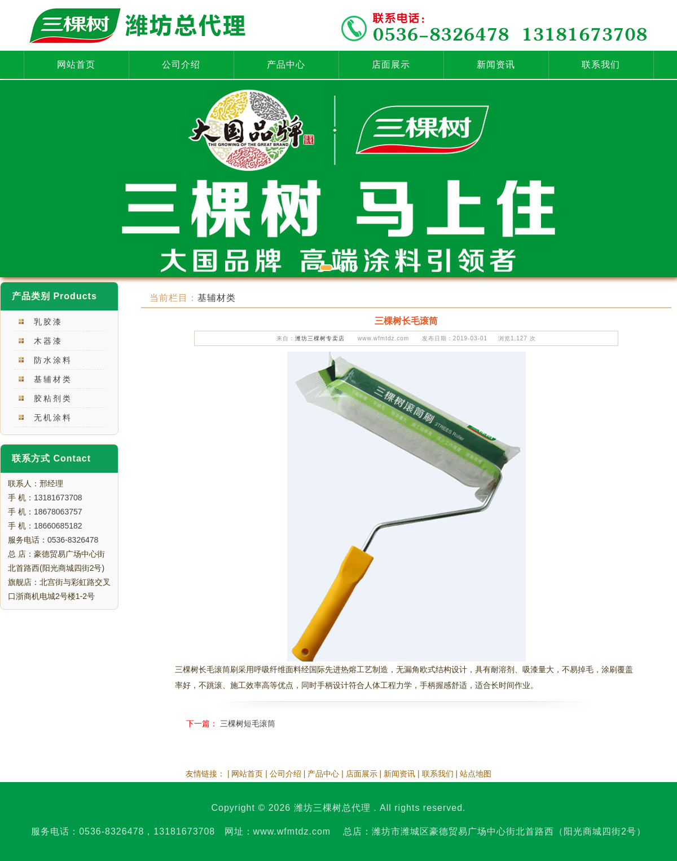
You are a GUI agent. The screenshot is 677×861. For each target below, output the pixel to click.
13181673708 (58, 497)
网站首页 (76, 64)
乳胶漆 (48, 321)
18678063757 (58, 511)
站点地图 (475, 773)
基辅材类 (53, 379)
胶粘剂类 (53, 398)
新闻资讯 (496, 64)
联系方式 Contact (51, 458)
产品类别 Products (54, 296)
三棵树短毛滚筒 (247, 723)
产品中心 (286, 64)
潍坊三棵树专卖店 (320, 338)
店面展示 (391, 64)
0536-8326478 (72, 539)
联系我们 (601, 64)
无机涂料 (53, 417)
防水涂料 (53, 360)
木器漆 (48, 340)
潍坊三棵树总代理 (332, 808)
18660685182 (58, 525)
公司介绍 (181, 64)
